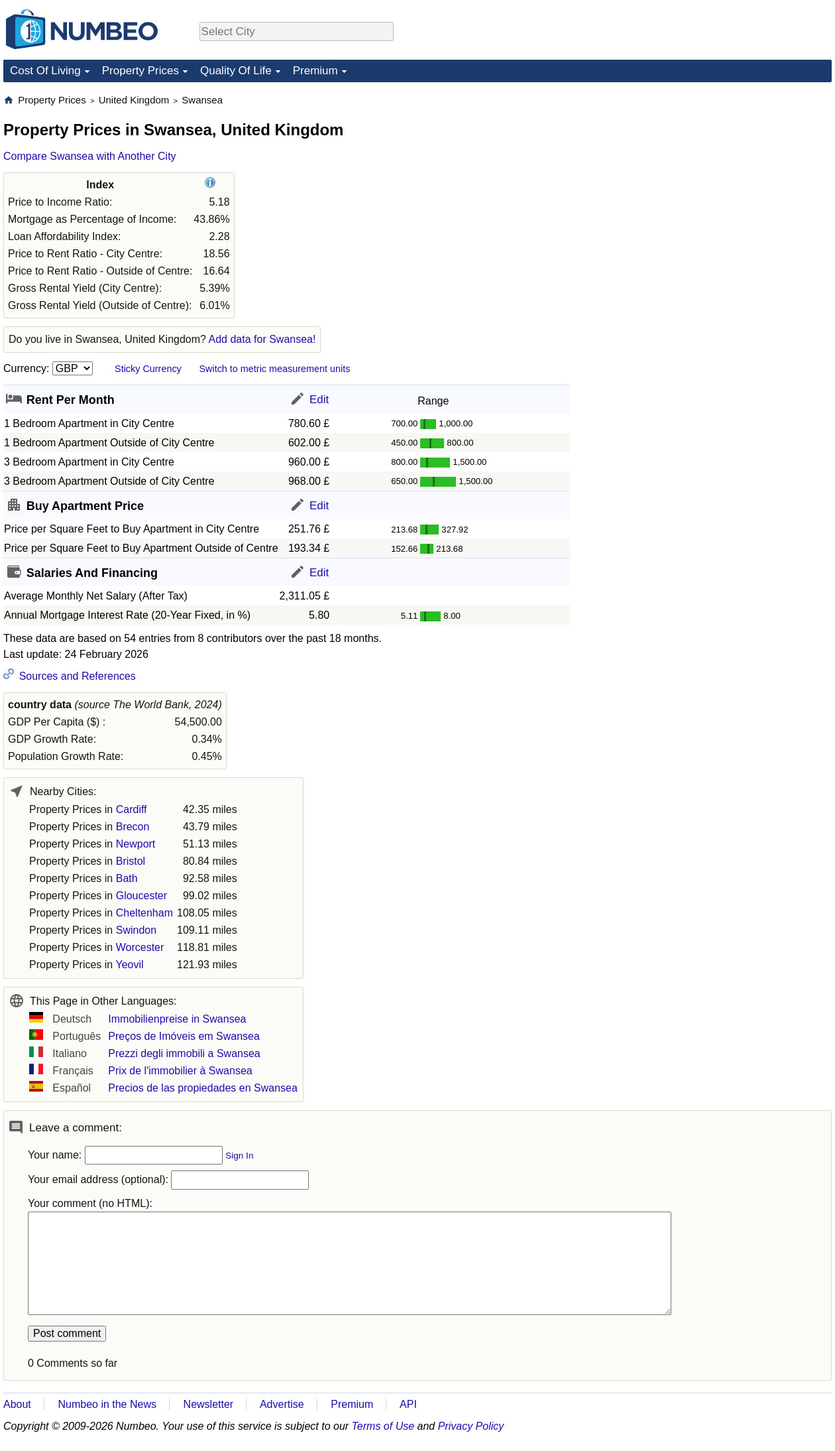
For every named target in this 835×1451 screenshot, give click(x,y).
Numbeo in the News (107, 1404)
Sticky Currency (148, 368)
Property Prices (140, 70)
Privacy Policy (471, 1426)
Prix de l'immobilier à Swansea (180, 1070)
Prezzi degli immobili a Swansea (184, 1053)
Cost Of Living (45, 70)
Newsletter (209, 1404)
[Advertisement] (699, 292)
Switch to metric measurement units (274, 368)
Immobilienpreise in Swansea (177, 1019)
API (408, 1404)
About (17, 1404)
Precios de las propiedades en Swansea (203, 1088)
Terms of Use (383, 1426)
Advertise (282, 1404)
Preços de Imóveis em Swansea (184, 1036)
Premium (315, 70)
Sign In (239, 1156)
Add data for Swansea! (262, 339)
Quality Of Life (236, 70)
